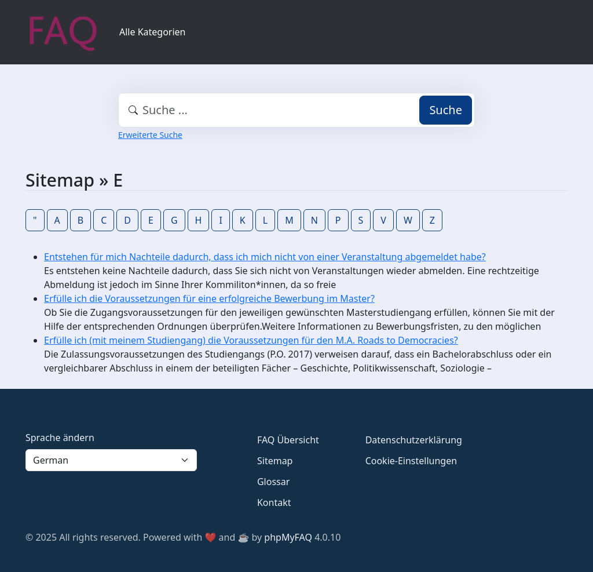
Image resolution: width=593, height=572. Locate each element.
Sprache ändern (59, 437)
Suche (445, 110)
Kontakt (274, 502)
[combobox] (296, 110)
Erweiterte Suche (150, 134)
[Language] (111, 460)
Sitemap (275, 460)
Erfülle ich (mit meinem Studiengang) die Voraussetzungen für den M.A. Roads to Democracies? (251, 340)
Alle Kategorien (152, 31)
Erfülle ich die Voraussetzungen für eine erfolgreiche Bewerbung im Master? (209, 298)
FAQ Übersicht (288, 439)
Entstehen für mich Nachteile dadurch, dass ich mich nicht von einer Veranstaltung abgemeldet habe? (265, 256)
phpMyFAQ (288, 537)
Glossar (273, 481)
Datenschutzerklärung (413, 439)
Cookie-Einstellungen (411, 460)
